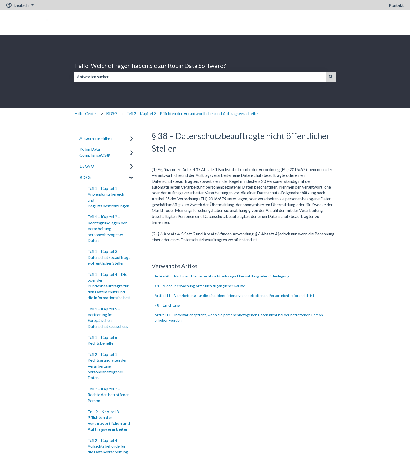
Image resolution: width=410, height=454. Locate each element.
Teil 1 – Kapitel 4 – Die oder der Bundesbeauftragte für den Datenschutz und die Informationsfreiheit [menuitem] (109, 286)
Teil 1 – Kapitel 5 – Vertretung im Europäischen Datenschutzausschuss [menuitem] (108, 317)
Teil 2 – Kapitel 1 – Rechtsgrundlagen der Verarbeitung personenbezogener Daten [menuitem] (107, 366)
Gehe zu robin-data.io (379, 22)
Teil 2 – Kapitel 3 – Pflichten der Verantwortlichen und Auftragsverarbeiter (193, 113)
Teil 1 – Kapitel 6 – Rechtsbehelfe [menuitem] (104, 340)
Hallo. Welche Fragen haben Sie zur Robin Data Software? (150, 65)
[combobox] (200, 77)
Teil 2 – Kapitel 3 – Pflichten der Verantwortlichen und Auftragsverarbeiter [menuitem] (109, 420)
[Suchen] (331, 77)
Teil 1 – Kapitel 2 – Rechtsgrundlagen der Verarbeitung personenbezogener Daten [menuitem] (107, 228)
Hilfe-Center (85, 113)
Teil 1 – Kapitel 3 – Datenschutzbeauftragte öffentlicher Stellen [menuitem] (109, 257)
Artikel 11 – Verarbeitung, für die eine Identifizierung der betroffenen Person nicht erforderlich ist (234, 295)
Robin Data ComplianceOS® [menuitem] (94, 151)
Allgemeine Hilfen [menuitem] (95, 137)
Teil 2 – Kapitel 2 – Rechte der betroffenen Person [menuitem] (108, 394)
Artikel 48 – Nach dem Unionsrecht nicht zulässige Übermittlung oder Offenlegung (222, 276)
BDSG (111, 113)
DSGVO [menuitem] (86, 165)
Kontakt (396, 5)
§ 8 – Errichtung (167, 305)
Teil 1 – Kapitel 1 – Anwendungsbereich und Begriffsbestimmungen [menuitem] (108, 197)
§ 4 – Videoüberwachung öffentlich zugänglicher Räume (200, 285)
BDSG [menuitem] (85, 177)
